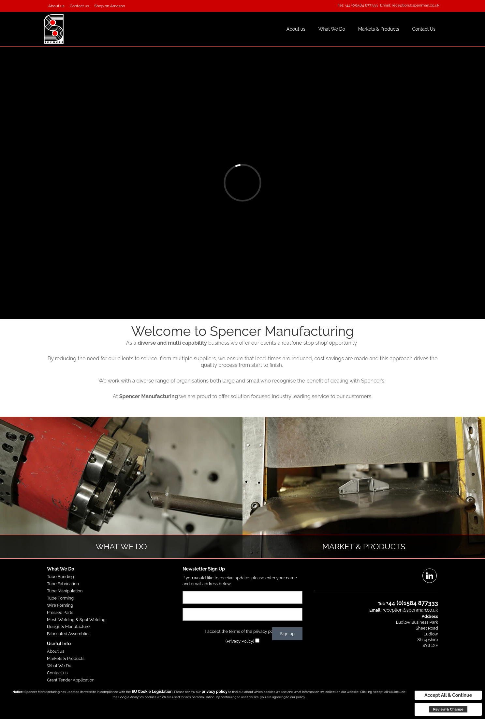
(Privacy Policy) (240, 641)
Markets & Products (378, 29)
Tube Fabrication (63, 583)
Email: (385, 5)
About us (56, 6)
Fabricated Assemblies (68, 633)
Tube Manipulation (64, 590)
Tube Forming (60, 598)
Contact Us (423, 29)
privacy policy (214, 691)
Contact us (79, 6)
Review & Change (448, 709)
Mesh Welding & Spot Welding (76, 619)
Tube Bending (60, 576)
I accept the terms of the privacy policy (242, 631)
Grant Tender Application (71, 680)
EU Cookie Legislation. (152, 691)
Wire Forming (60, 605)
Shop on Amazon (109, 6)
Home (272, 29)
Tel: (341, 5)
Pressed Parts (60, 612)
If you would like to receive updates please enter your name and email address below (240, 580)
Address (430, 616)
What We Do (331, 29)
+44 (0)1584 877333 (361, 5)
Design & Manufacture (68, 626)
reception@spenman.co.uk (415, 5)
